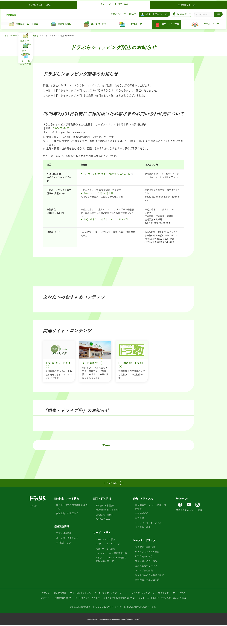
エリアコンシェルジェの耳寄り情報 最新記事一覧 (111, 560)
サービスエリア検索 (105, 540)
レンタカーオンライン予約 (148, 523)
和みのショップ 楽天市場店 (97, 193)
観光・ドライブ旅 (28, 36)
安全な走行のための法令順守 (149, 575)
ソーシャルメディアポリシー (140, 593)
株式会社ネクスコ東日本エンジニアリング (104, 219)
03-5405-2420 (61, 128)
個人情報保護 (56, 593)
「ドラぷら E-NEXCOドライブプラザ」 (107, 607)
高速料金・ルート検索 (66, 499)
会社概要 (165, 593)
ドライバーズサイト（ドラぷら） (113, 3)
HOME (33, 506)
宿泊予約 (139, 518)
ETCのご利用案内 (104, 515)
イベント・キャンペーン (108, 544)
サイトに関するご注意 (78, 593)
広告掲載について (59, 598)
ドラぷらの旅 (141, 528)
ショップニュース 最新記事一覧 (111, 554)
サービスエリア (102, 533)
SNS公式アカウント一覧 (188, 510)
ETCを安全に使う (144, 557)
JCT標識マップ (63, 543)
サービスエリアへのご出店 (85, 598)
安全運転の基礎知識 (145, 548)
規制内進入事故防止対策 (147, 580)
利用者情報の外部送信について (117, 598)
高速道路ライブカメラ (67, 538)
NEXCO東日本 (134, 607)
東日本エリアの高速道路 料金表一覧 (72, 507)
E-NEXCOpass (103, 520)
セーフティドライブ (144, 540)
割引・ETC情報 (102, 499)
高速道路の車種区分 (66, 514)
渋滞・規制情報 (64, 534)
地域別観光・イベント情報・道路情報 (150, 507)
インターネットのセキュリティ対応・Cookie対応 (164, 598)
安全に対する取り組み (146, 562)
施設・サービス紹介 (105, 549)
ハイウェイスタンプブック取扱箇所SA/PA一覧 (107, 174)
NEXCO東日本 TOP (40, 4)
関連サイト (41, 598)
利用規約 (42, 593)
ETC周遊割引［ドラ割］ (108, 511)
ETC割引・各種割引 (105, 506)
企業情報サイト (187, 4)
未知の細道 (140, 514)
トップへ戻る (110, 483)
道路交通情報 (61, 527)
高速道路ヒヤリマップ (146, 566)
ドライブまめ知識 (144, 571)
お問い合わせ (115, 13)
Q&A (130, 13)
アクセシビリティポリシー (106, 593)
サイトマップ (183, 593)
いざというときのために (147, 552)
